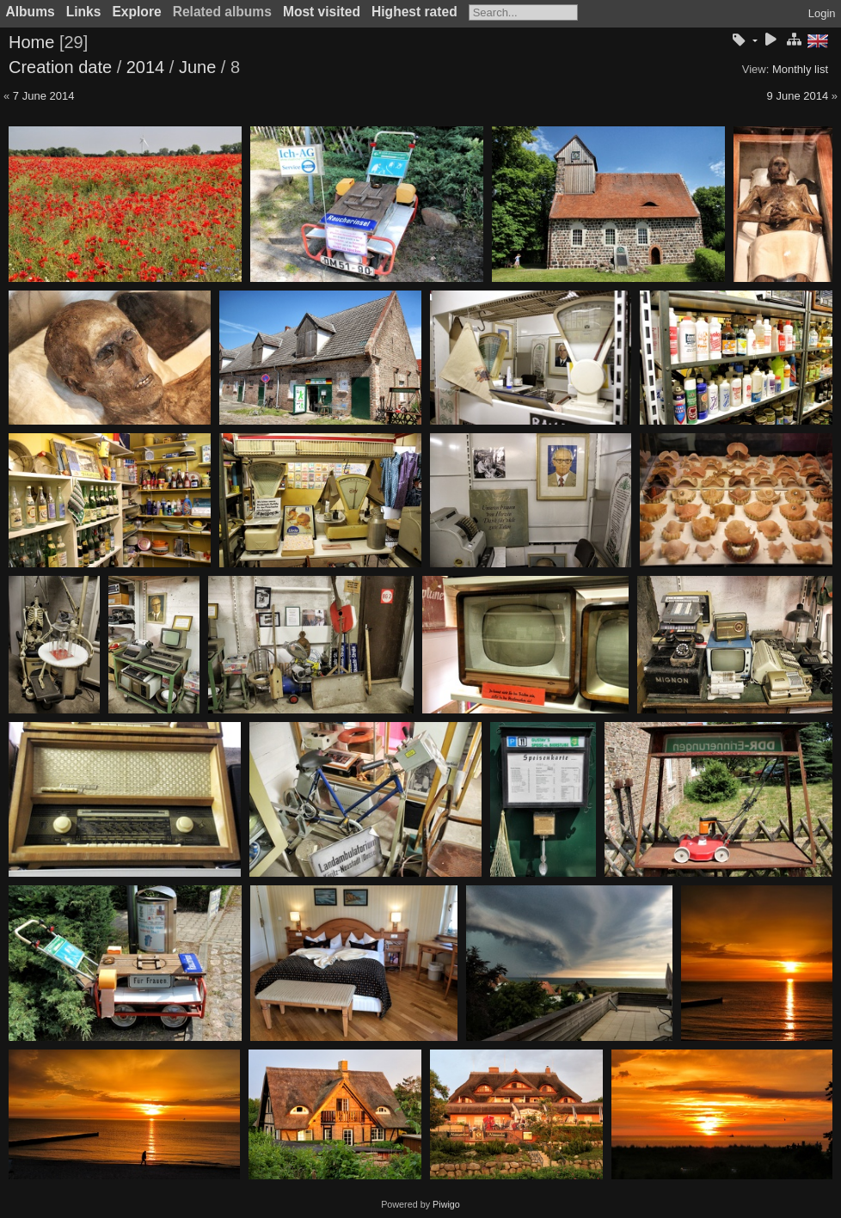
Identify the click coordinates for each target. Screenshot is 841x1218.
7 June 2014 (44, 95)
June (197, 67)
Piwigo (446, 1204)
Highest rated (414, 11)
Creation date (60, 67)
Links (83, 11)
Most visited (321, 11)
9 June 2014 (798, 95)
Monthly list (800, 69)
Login (822, 13)
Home (31, 42)
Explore (136, 11)
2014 (145, 67)
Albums (30, 11)
